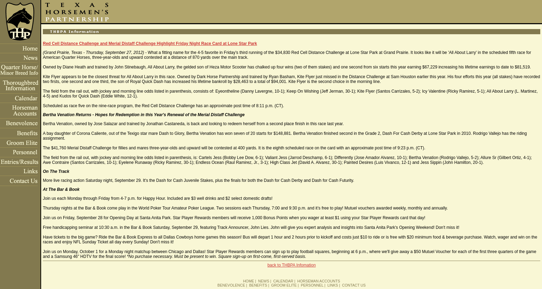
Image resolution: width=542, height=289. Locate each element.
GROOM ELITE (284, 285)
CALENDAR (283, 281)
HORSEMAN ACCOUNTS (318, 281)
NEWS (263, 281)
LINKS (332, 285)
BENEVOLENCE (231, 285)
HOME (248, 281)
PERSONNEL (312, 285)
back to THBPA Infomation (292, 265)
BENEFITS (258, 285)
